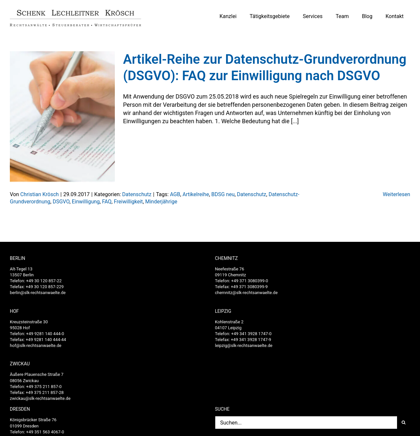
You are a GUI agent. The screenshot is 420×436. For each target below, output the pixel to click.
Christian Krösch (39, 194)
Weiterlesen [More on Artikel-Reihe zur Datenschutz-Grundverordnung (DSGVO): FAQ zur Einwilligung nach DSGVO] (396, 194)
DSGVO (60, 201)
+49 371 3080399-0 (249, 280)
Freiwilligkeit (128, 201)
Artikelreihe (195, 194)
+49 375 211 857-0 (44, 386)
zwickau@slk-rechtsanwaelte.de (40, 398)
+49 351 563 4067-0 (45, 431)
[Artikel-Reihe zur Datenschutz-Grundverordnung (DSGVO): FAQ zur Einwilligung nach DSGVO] (62, 117)
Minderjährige (161, 201)
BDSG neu (223, 194)
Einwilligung (86, 201)
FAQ (107, 201)
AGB (175, 194)
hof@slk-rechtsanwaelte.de (35, 345)
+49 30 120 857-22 (44, 280)
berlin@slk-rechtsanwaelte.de (38, 292)
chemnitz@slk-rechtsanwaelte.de (246, 292)
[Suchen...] (306, 422)
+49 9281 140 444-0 (45, 333)
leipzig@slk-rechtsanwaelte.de (243, 345)
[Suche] (403, 422)
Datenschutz (136, 194)
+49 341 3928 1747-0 (251, 333)
